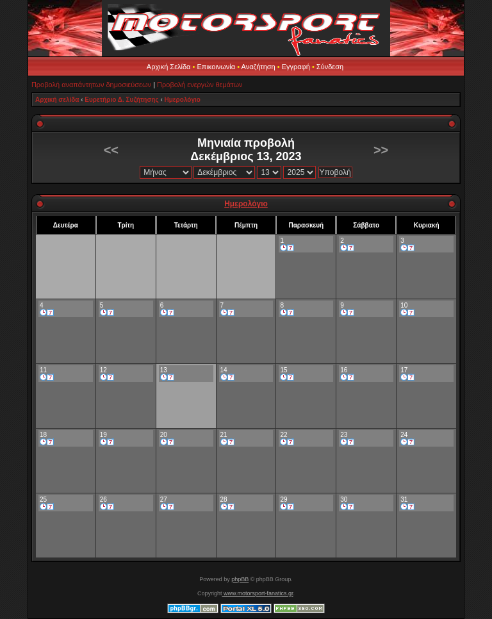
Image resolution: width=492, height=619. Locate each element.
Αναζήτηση (258, 66)
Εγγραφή (296, 66)
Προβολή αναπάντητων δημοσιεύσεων (91, 84)
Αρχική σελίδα (57, 99)
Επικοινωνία (216, 66)
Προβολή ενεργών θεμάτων (199, 84)
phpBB (240, 579)
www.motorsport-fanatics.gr (257, 593)
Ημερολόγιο (183, 99)
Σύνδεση (329, 66)
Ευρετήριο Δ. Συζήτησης (121, 99)
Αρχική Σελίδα (169, 66)
